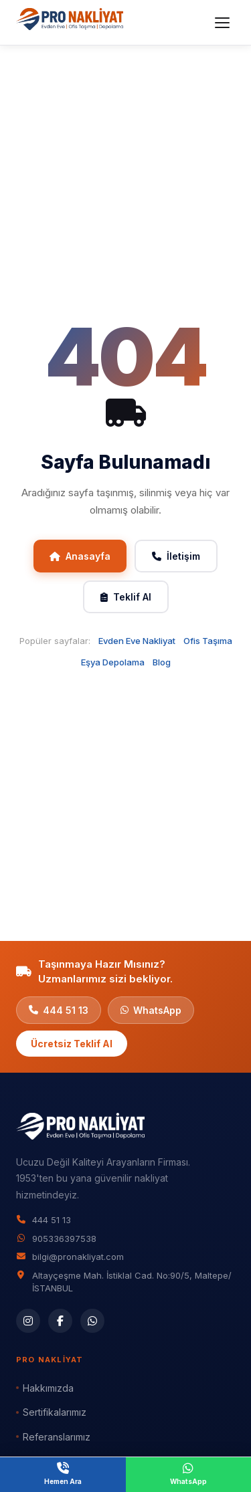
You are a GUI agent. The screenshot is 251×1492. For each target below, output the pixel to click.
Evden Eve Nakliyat (136, 640)
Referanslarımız (56, 1437)
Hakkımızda (48, 1388)
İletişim (176, 556)
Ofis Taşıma (207, 640)
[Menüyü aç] (222, 22)
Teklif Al (125, 597)
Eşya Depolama (113, 662)
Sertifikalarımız (54, 1412)
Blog (162, 662)
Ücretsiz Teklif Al (71, 1043)
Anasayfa (80, 556)
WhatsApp (150, 1010)
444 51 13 (58, 1010)
